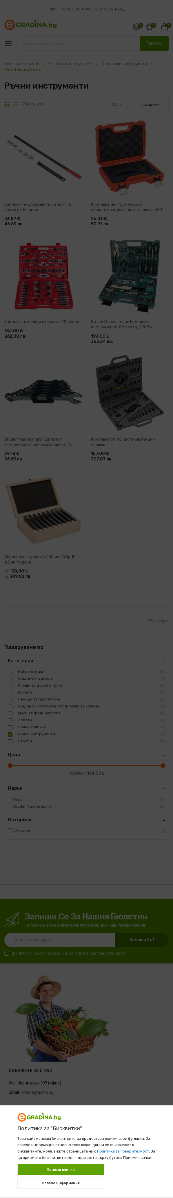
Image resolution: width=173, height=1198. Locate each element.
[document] (86, 1149)
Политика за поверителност (123, 1151)
